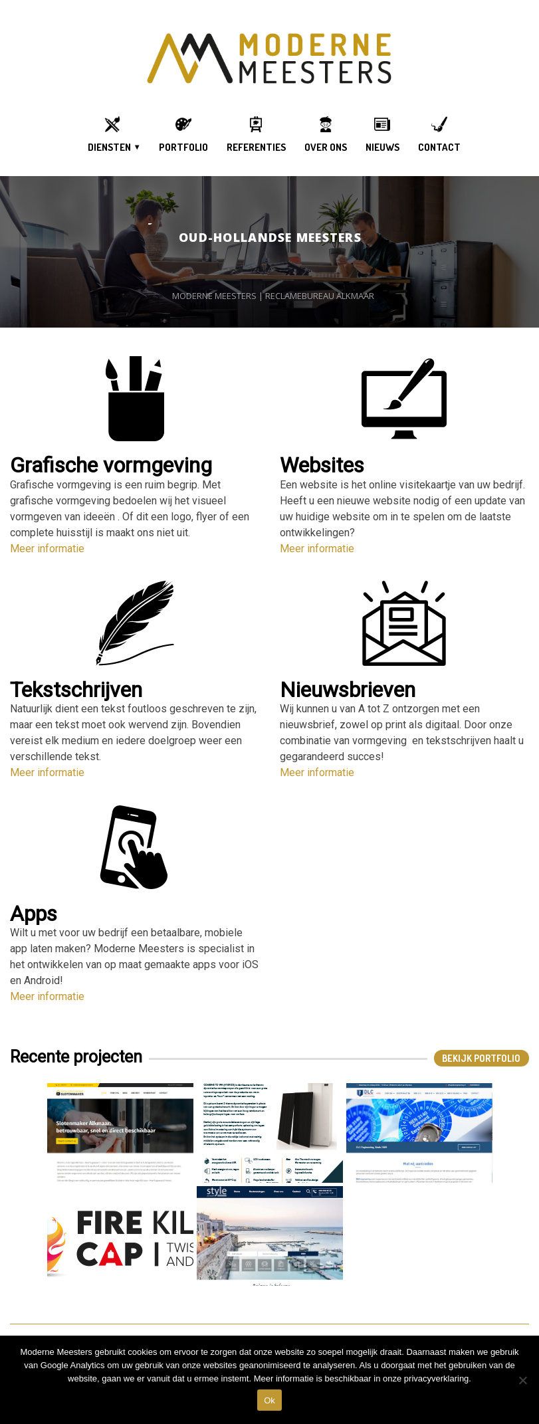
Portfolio (183, 147)
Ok (269, 1400)
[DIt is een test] (522, 1380)
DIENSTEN (109, 147)
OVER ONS (325, 147)
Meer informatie (47, 548)
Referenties (256, 147)
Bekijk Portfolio (481, 1058)
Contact (439, 147)
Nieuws (382, 147)
